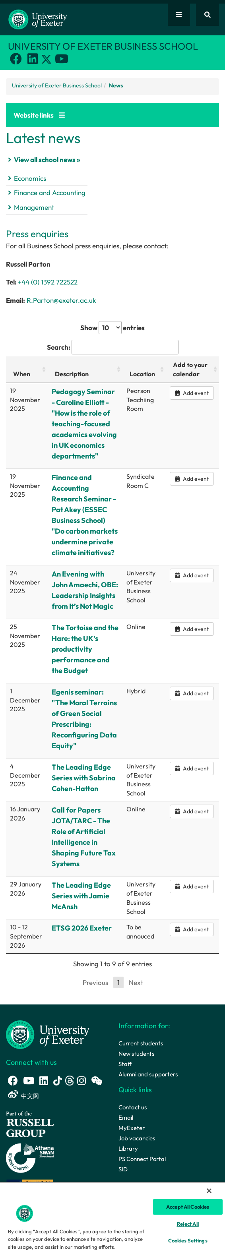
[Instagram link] (81, 1081)
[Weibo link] (13, 1094)
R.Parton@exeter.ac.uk (61, 300)
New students (136, 1053)
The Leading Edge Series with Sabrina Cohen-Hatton (84, 777)
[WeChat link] (96, 1081)
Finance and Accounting (49, 192)
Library (128, 1148)
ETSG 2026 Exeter (82, 928)
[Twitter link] (47, 60)
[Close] (209, 1190)
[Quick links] (179, 15)
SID (123, 1169)
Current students (140, 1043)
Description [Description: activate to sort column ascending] (72, 374)
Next (136, 982)
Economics (30, 178)
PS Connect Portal (142, 1159)
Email (125, 1117)
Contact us (132, 1107)
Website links (39, 115)
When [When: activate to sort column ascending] (21, 374)
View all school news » (47, 159)
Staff (125, 1064)
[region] (112, 1217)
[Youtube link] (61, 59)
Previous (95, 982)
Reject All (188, 1224)
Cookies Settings (188, 1240)
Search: (112, 347)
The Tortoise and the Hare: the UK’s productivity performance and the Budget (85, 649)
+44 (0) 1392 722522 (48, 282)
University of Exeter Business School (57, 85)
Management (34, 207)
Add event (192, 393)
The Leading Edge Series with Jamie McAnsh (81, 895)
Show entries (112, 327)
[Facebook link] (16, 59)
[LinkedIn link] (32, 59)
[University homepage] (47, 1034)
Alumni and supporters (148, 1074)
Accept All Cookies (187, 1207)
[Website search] (207, 15)
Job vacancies (136, 1138)
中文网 (30, 1096)
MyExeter (131, 1128)
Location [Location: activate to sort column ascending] (142, 374)
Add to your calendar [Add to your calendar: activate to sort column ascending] (190, 369)
